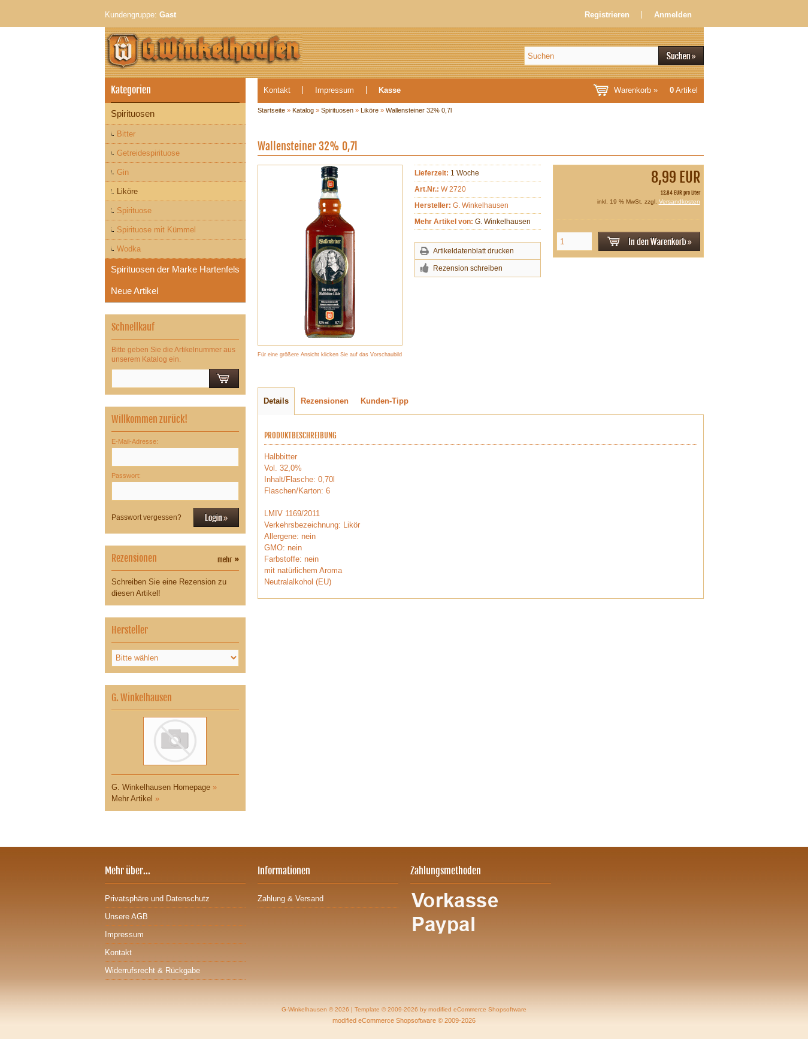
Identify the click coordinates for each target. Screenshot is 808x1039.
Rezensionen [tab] (325, 400)
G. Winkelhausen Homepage (160, 787)
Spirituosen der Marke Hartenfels (175, 269)
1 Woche (464, 173)
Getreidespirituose (148, 153)
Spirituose (134, 210)
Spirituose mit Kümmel (156, 229)
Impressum (334, 90)
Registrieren (607, 14)
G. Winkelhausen (503, 221)
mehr (228, 559)
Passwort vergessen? (146, 517)
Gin (123, 172)
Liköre (127, 191)
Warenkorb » (656, 90)
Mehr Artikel (132, 798)
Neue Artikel (134, 291)
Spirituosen (133, 113)
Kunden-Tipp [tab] (384, 400)
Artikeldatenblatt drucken (473, 251)
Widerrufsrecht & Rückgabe (152, 970)
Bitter (126, 133)
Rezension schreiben (468, 268)
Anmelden (673, 14)
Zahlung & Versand (290, 898)
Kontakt (277, 90)
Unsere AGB (126, 916)
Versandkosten (679, 201)
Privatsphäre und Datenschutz (157, 898)
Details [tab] (276, 400)
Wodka (129, 248)
